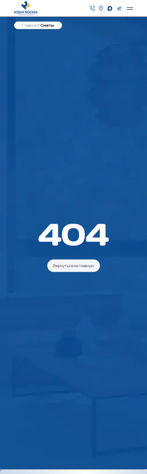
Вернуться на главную (73, 265)
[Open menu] (130, 8)
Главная (29, 25)
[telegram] (119, 8)
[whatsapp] (110, 8)
